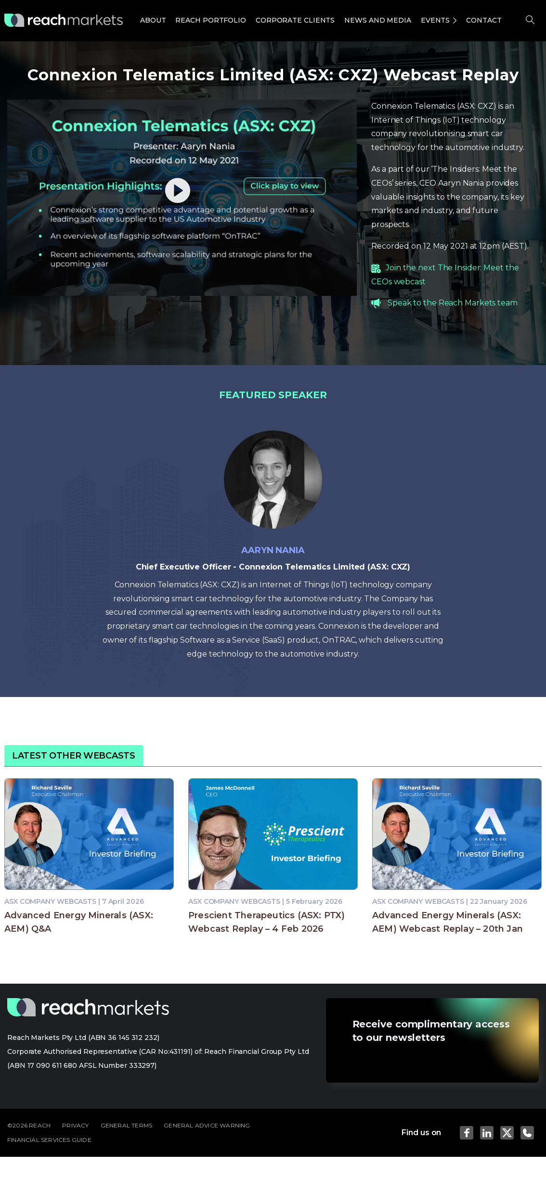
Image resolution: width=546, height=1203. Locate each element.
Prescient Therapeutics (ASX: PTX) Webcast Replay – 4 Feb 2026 (266, 922)
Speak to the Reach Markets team (453, 302)
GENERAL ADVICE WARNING (207, 1125)
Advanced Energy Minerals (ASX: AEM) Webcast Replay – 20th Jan (447, 922)
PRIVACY (75, 1125)
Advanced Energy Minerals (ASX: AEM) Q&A (78, 922)
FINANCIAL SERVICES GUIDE (49, 1139)
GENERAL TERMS (127, 1125)
